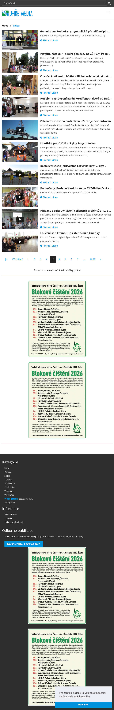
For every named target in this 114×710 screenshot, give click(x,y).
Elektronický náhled (13, 522)
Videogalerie (11, 498)
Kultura (7, 479)
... (84, 259)
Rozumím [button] (83, 704)
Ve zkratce (9, 494)
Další (92, 259)
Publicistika (9, 487)
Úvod (5, 25)
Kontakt (8, 518)
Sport (7, 475)
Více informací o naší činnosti (23, 543)
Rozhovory (9, 483)
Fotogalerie (9, 502)
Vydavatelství (10, 514)
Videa (16, 25)
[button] (91, 696)
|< (6, 259)
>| (101, 259)
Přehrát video (49, 40)
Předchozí (17, 259)
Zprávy (7, 472)
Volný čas (9, 491)
